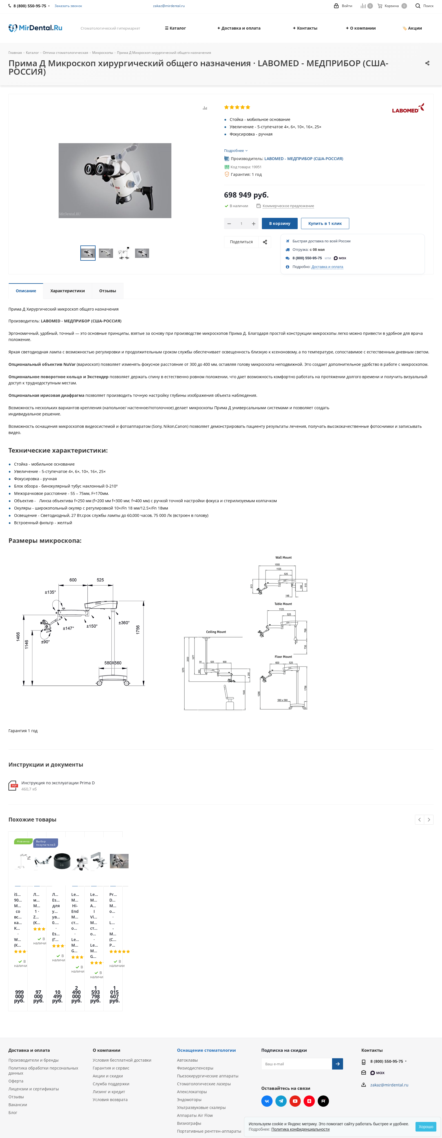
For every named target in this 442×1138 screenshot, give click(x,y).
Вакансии (17, 1037)
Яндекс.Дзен (309, 1033)
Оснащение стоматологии (206, 982)
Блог (12, 1045)
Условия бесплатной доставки (122, 992)
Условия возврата (110, 1032)
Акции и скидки (108, 1008)
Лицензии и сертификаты (33, 1021)
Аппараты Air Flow (195, 1047)
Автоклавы (187, 992)
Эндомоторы (189, 1032)
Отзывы (16, 1029)
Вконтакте (267, 1033)
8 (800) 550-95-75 (307, 258)
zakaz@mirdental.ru (169, 5)
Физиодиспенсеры (195, 1000)
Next (429, 820)
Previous (420, 820)
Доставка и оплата (327, 267)
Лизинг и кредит (109, 1024)
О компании (106, 982)
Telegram (281, 1033)
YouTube (295, 1033)
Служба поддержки (111, 1016)
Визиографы (189, 1055)
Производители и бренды (33, 992)
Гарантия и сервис (111, 1000)
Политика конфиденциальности (300, 1129)
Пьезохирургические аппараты (207, 1008)
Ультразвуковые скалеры (201, 1039)
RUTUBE (323, 1033)
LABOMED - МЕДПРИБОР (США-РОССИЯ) (303, 158)
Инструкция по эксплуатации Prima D (58, 782)
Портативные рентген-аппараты (209, 1063)
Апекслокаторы (192, 1024)
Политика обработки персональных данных (43, 1003)
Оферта (15, 1013)
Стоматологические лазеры (204, 1016)
